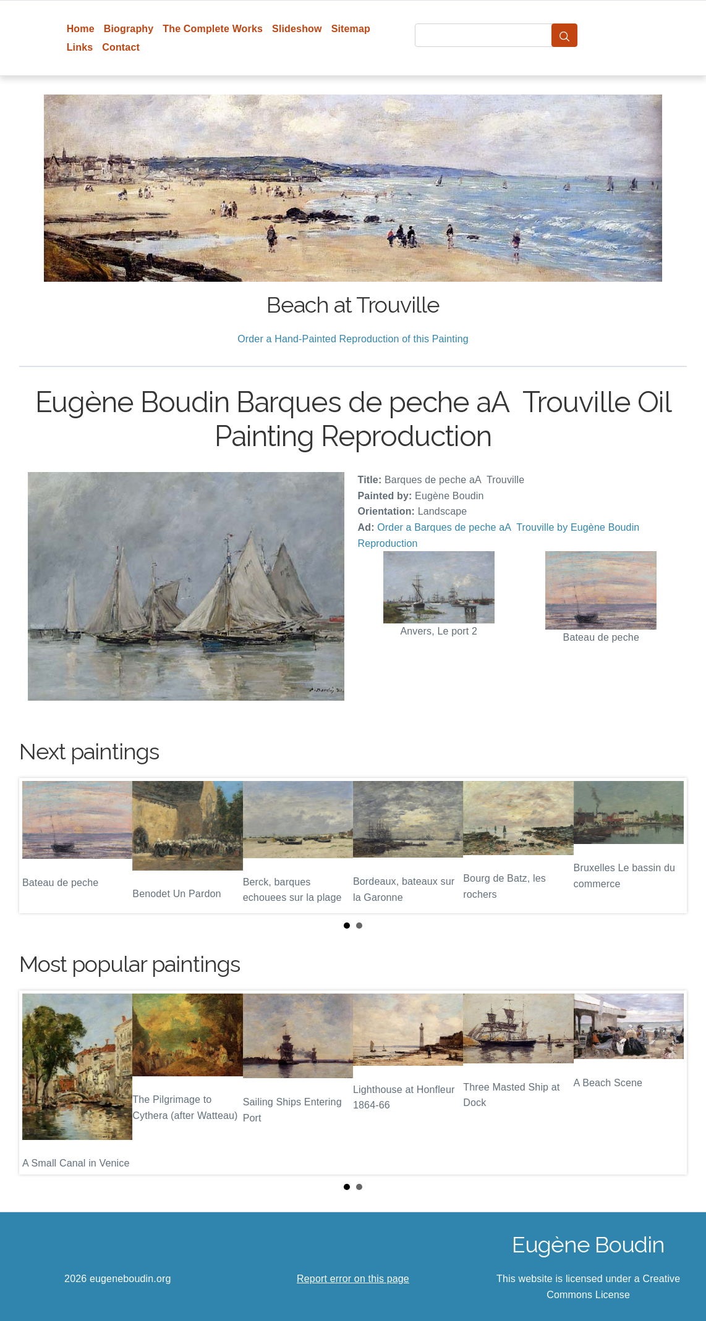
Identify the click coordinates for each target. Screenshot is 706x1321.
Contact (121, 47)
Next (668, 846)
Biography (129, 28)
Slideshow (297, 28)
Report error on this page (353, 1278)
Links (80, 47)
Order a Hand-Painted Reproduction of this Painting (353, 339)
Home (81, 28)
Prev (38, 846)
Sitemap (350, 28)
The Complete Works (213, 28)
